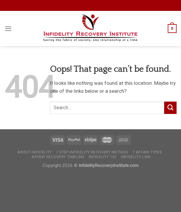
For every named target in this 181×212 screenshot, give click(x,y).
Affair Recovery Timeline (58, 157)
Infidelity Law (136, 157)
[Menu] (8, 28)
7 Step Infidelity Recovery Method (92, 152)
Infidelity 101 (103, 157)
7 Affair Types (147, 152)
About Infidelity (34, 152)
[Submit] (170, 108)
